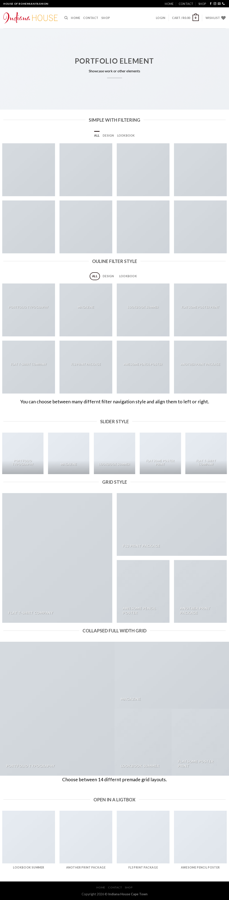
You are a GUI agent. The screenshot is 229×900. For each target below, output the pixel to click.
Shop (202, 4)
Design (108, 135)
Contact (186, 4)
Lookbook (126, 135)
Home (169, 4)
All (97, 135)
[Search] (66, 18)
